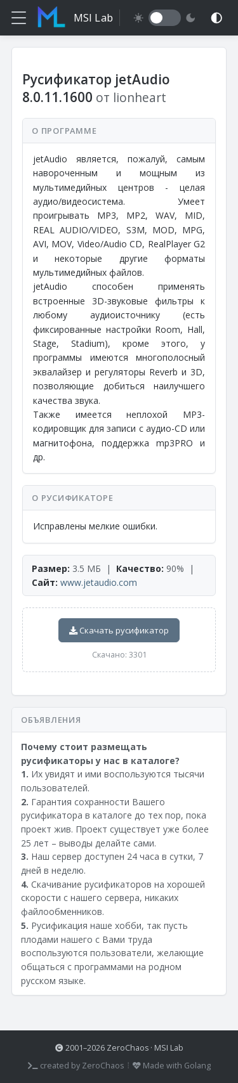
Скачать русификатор (119, 630)
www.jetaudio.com (98, 582)
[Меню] (18, 17)
